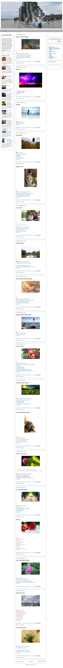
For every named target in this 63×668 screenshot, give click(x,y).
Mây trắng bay (20, 593)
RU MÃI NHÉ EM (21, 627)
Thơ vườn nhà (21, 63)
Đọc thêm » (18, 58)
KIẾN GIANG (20, 243)
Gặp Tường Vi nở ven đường (9, 121)
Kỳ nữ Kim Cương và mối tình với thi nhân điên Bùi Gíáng (9, 140)
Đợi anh (18, 69)
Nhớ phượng (9, 57)
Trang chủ (31, 661)
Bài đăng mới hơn (20, 661)
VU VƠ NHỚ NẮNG (21, 489)
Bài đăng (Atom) (32, 664)
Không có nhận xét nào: (27, 61)
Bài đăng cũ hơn (41, 661)
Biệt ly (18, 519)
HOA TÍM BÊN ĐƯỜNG (23, 560)
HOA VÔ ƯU (19, 346)
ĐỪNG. (18, 104)
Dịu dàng (8, 101)
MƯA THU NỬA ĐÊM (22, 37)
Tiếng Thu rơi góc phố (9, 66)
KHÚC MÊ (19, 135)
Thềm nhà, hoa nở (21, 453)
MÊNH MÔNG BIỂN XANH (23, 315)
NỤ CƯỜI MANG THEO (23, 412)
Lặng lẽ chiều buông (22, 382)
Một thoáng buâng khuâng (24, 278)
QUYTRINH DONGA (6, 4)
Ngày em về (19, 166)
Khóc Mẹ (8, 85)
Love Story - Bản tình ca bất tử (9, 76)
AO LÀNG (19, 208)
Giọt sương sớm (9, 93)
